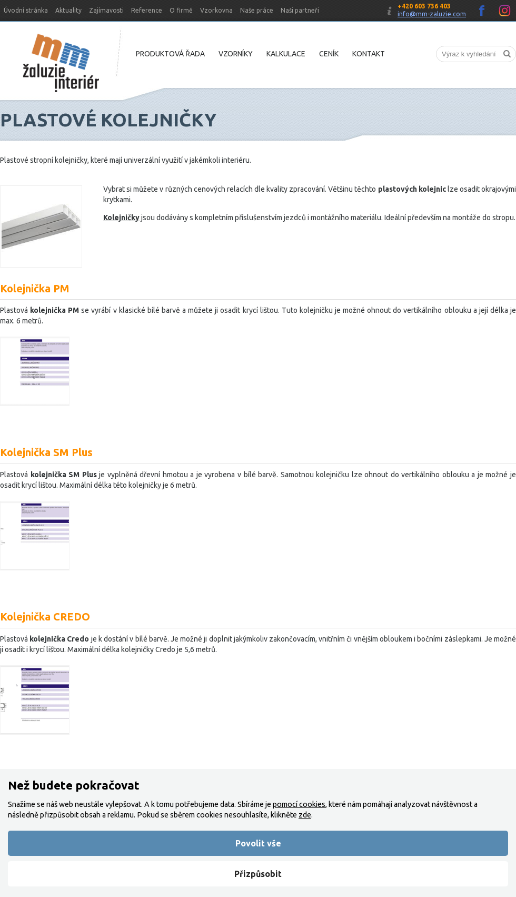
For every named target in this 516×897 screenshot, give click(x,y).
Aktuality (68, 10)
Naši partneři (300, 10)
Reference (146, 10)
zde (305, 815)
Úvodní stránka (26, 10)
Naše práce (256, 10)
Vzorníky (236, 54)
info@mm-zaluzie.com (432, 14)
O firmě (181, 10)
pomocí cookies (299, 804)
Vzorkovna (216, 10)
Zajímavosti (106, 10)
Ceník (329, 54)
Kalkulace (285, 54)
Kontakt (368, 54)
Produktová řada (170, 54)
